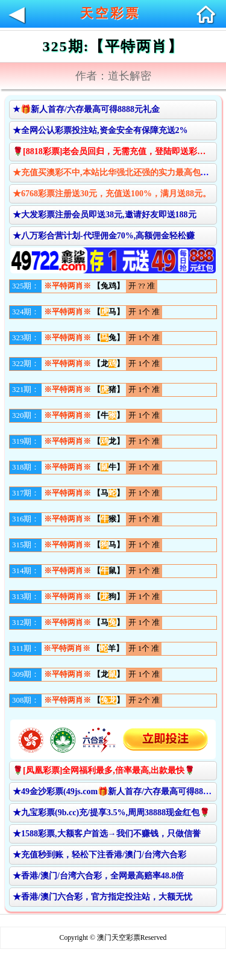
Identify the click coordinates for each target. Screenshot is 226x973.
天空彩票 (110, 13)
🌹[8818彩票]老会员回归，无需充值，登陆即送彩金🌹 (114, 151)
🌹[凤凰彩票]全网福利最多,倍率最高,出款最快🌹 (104, 770)
